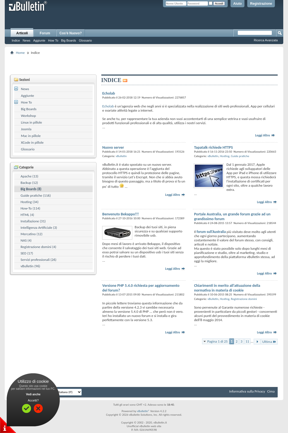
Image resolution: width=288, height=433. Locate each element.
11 (247, 341)
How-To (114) (30, 208)
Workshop (28, 116)
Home (20, 52)
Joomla (26, 129)
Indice (16, 40)
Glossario (85, 40)
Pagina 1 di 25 (217, 341)
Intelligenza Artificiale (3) (39, 227)
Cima (271, 391)
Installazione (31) (33, 221)
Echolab (108, 106)
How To (53, 40)
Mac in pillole (31, 136)
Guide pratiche (240, 156)
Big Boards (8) (31, 189)
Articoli (22, 33)
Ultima (269, 342)
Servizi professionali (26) (38, 260)
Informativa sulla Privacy (247, 391)
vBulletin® (143, 411)
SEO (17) (27, 253)
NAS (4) (26, 240)
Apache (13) (29, 176)
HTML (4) (27, 215)
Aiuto (237, 4)
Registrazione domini (244, 299)
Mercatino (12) (31, 234)
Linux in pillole (31, 122)
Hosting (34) (30, 202)
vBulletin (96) (30, 266)
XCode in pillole (32, 142)
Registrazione (261, 4)
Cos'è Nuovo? (70, 33)
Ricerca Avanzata (266, 40)
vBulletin (121, 156)
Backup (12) (29, 183)
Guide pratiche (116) (36, 195)
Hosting (224, 156)
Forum (45, 33)
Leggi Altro (265, 135)
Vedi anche (33, 394)
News (26, 40)
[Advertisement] (144, 64)
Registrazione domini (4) (38, 247)
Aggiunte (39, 40)
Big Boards (68, 40)
